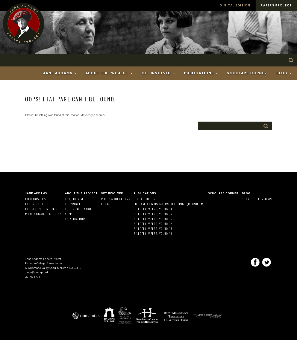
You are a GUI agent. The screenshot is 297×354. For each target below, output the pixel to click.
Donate (106, 204)
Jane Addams (60, 73)
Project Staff (75, 199)
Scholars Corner (247, 73)
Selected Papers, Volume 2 (153, 214)
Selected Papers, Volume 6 (153, 233)
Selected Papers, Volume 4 (153, 223)
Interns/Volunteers (115, 199)
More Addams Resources (43, 214)
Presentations (75, 219)
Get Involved (159, 73)
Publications (201, 73)
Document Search (78, 209)
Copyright (72, 204)
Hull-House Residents (41, 209)
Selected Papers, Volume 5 (153, 228)
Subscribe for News (257, 199)
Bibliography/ (35, 199)
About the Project (109, 73)
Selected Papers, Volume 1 (153, 209)
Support (71, 214)
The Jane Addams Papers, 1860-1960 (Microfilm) (169, 204)
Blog (284, 73)
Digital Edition (235, 5)
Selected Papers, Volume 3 (153, 219)
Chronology (34, 204)
